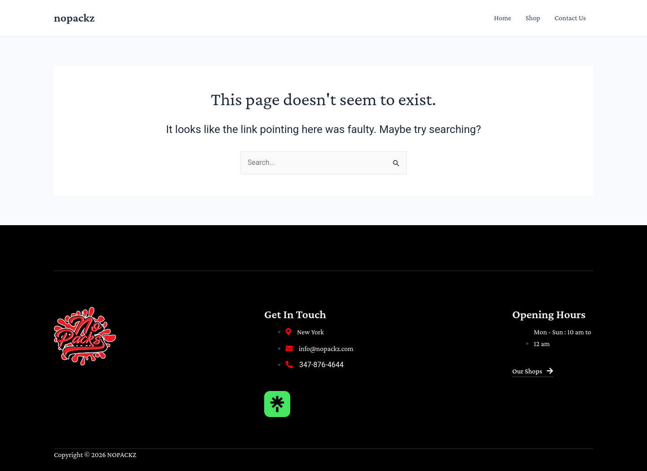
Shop (533, 18)
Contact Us (570, 18)
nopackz (74, 17)
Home (502, 18)
